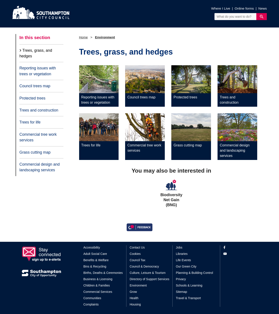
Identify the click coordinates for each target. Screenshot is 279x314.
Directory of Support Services (149, 279)
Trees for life (30, 122)
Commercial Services (97, 291)
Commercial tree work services (38, 137)
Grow (133, 291)
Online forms (244, 8)
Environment (105, 37)
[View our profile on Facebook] (240, 247)
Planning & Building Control (194, 273)
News (262, 8)
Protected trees (32, 98)
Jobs (179, 247)
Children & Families (96, 285)
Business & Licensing (97, 279)
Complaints (91, 304)
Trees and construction (38, 110)
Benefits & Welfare (96, 260)
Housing (135, 304)
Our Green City (186, 266)
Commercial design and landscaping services (39, 167)
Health (134, 298)
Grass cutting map (35, 152)
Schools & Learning (189, 285)
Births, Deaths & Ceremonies (103, 273)
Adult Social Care (95, 254)
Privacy (181, 279)
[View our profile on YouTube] (240, 254)
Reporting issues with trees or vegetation (37, 71)
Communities (92, 298)
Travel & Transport (188, 298)
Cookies (135, 254)
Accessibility (91, 247)
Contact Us (137, 247)
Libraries (182, 254)
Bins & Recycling (94, 266)
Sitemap (181, 291)
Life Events (183, 260)
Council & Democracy (144, 266)
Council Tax (137, 260)
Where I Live (220, 8)
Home (83, 37)
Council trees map (34, 86)
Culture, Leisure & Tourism (148, 273)
